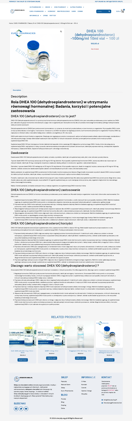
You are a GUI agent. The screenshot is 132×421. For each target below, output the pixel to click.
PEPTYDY (53, 16)
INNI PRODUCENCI (63, 11)
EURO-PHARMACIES (38, 11)
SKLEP (110, 386)
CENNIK (80, 11)
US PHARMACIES (37, 7)
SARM (74, 11)
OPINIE (45, 16)
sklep (64, 377)
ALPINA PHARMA (77, 7)
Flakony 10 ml (32, 23)
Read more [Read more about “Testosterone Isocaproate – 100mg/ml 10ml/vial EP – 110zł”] (109, 360)
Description (17, 90)
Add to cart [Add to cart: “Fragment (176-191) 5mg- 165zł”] (80, 358)
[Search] (109, 11)
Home (11, 23)
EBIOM (48, 7)
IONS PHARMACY (61, 7)
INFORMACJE (35, 15)
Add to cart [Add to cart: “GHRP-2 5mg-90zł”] (52, 358)
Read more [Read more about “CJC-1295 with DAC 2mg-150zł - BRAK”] (22, 360)
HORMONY (51, 11)
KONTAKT (111, 390)
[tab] (17, 90)
